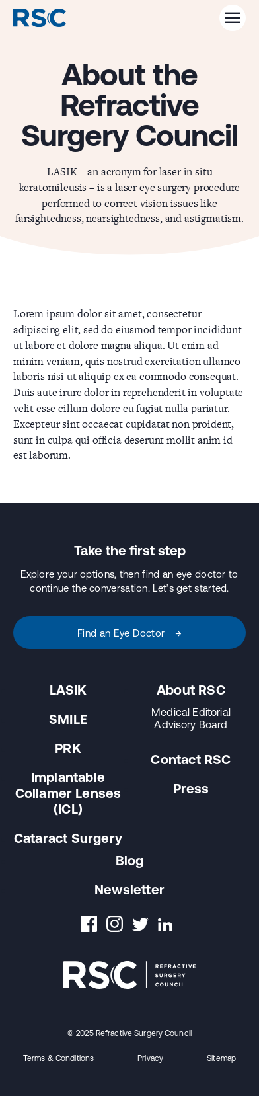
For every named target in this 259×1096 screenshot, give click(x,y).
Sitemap (221, 1058)
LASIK (68, 689)
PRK (68, 748)
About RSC (191, 689)
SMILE (68, 718)
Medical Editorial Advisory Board (191, 718)
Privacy (150, 1058)
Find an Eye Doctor (129, 633)
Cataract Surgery (68, 837)
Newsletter (129, 889)
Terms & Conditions (58, 1058)
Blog (130, 860)
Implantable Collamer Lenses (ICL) (68, 792)
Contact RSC (191, 759)
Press (191, 788)
